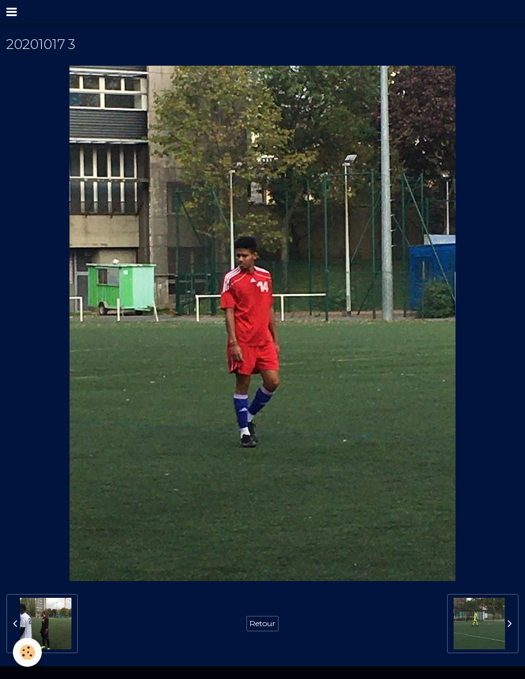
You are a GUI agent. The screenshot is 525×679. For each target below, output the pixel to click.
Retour (262, 623)
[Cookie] (27, 652)
